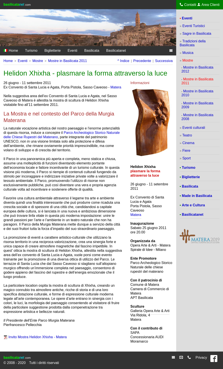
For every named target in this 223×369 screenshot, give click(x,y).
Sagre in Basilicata (196, 33)
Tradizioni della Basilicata (193, 43)
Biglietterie (52, 50)
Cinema (188, 143)
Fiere (186, 150)
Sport (186, 158)
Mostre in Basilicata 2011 (67, 61)
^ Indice (123, 61)
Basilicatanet (116, 50)
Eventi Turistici (193, 26)
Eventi (72, 50)
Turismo (31, 50)
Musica (187, 53)
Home (10, 50)
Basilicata (91, 50)
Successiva (164, 61)
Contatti (188, 5)
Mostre (37, 61)
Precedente (142, 61)
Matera (115, 87)
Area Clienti (208, 5)
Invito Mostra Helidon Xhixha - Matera (37, 337)
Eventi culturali (193, 127)
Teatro (187, 135)
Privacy (201, 357)
